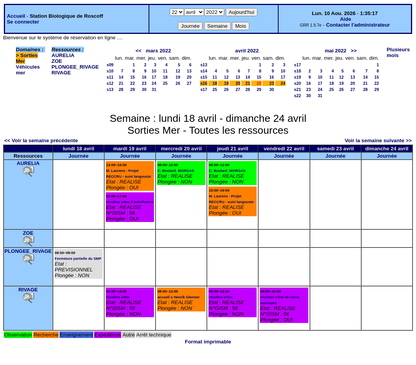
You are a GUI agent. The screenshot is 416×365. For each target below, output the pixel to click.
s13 (110, 89)
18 (165, 77)
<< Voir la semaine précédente (41, 140)
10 (154, 71)
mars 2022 (158, 51)
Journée (78, 156)
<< (138, 51)
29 (132, 89)
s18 (297, 71)
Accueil (16, 16)
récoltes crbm (118, 297)
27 (189, 83)
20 (189, 77)
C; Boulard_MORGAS (175, 171)
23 (144, 83)
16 (144, 77)
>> (354, 51)
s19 (297, 77)
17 (154, 77)
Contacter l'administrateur (358, 25)
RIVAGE (61, 73)
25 (165, 83)
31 (154, 89)
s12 (110, 83)
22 (132, 83)
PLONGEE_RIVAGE (75, 67)
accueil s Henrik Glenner (178, 297)
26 (178, 83)
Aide (345, 19)
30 (144, 89)
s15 (203, 77)
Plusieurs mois (398, 52)
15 (132, 77)
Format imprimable (208, 342)
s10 (110, 71)
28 (121, 89)
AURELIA (63, 55)
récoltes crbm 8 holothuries (129, 202)
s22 (297, 95)
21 (121, 83)
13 (189, 71)
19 (178, 77)
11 (165, 71)
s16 (203, 83)
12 (178, 71)
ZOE (57, 61)
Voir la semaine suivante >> (378, 140)
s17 (203, 89)
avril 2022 (247, 51)
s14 (203, 71)
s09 (110, 64)
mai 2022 (335, 51)
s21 (297, 89)
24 (154, 83)
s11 (110, 77)
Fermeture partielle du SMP (78, 259)
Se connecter (23, 22)
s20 (297, 83)
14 (121, 77)
